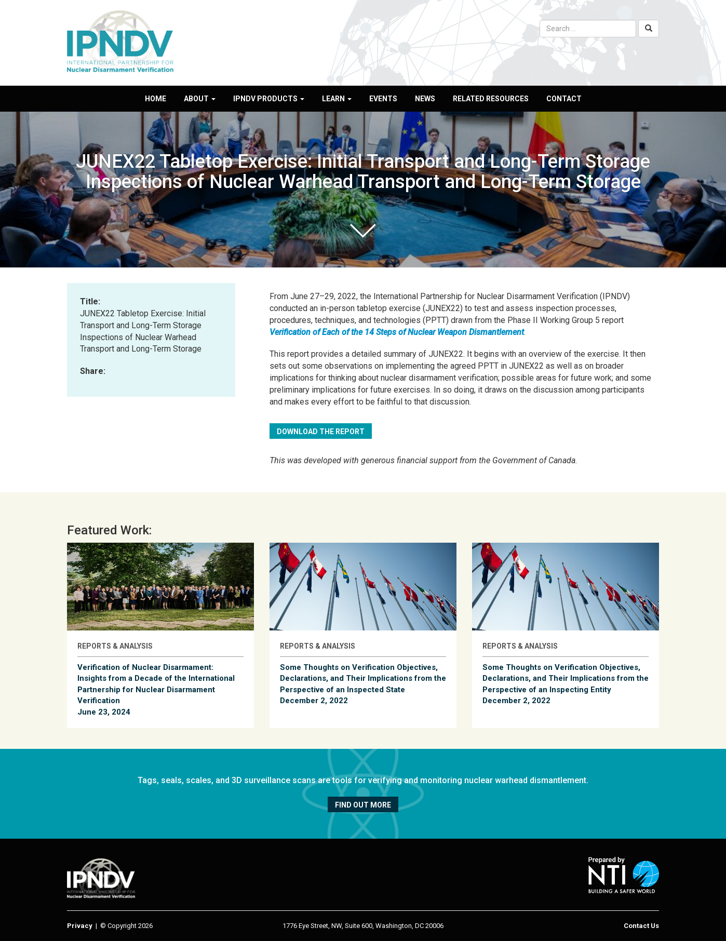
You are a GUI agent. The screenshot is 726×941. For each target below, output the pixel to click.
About (200, 99)
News (425, 99)
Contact (564, 99)
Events (383, 99)
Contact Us (641, 926)
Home (155, 99)
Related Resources (491, 99)
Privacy (79, 926)
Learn (337, 99)
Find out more (363, 805)
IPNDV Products (268, 99)
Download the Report (321, 431)
